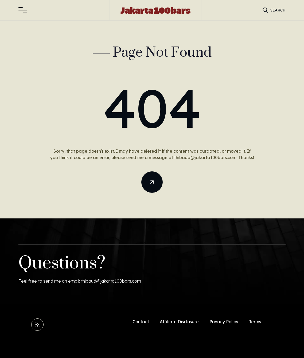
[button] (22, 10)
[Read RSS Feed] (37, 324)
